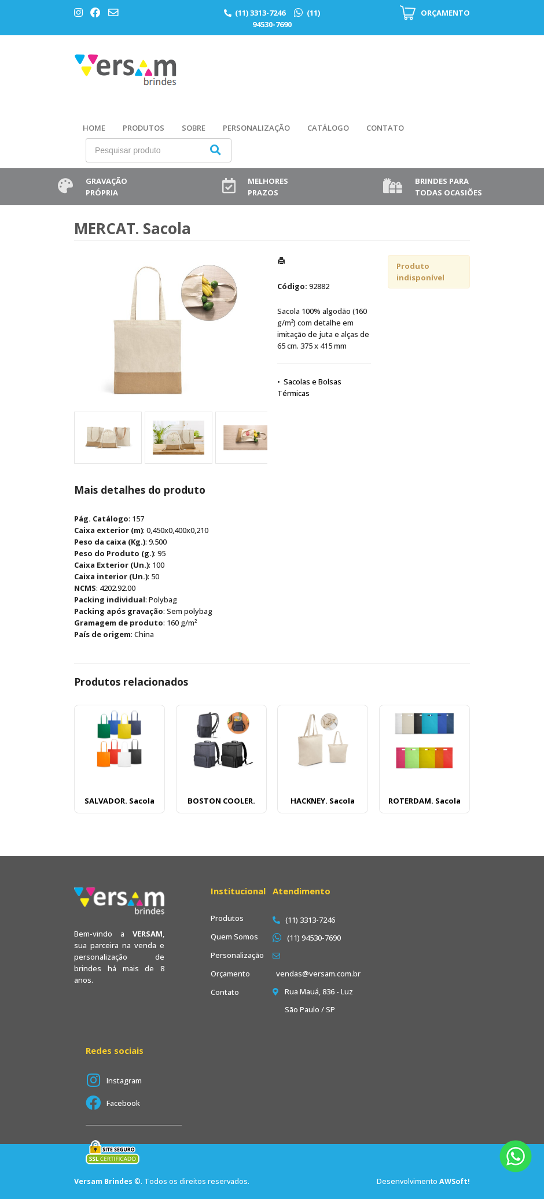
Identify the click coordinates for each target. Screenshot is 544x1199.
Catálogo (328, 128)
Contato (385, 128)
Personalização (256, 128)
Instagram (124, 1080)
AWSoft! (454, 1181)
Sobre (193, 128)
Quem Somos (234, 936)
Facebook (123, 1103)
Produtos (143, 128)
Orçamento (230, 973)
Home (94, 128)
